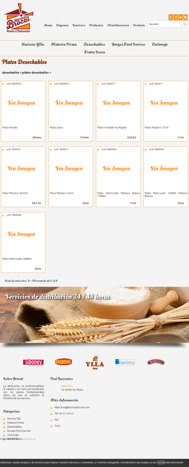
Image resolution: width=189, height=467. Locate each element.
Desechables (94, 44)
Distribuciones (118, 25)
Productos (96, 25)
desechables (10, 72)
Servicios (78, 25)
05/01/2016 (67, 386)
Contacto (139, 25)
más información (174, 462)
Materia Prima (64, 44)
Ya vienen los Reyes (72, 389)
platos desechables (35, 72)
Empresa (62, 25)
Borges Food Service (128, 44)
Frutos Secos (94, 52)
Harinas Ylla (32, 44)
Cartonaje (160, 44)
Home (48, 25)
